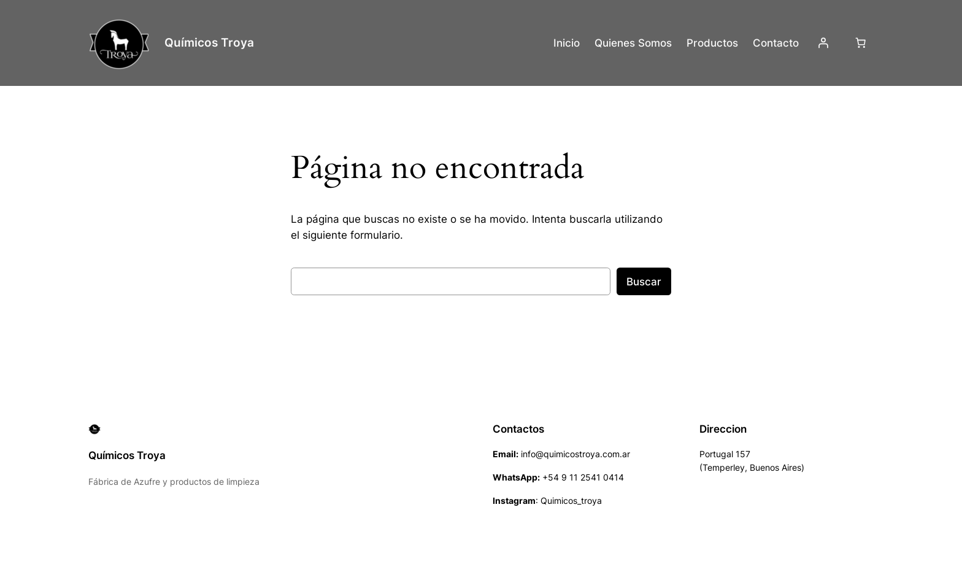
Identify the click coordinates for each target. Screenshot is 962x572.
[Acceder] (823, 43)
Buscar (643, 282)
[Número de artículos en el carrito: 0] (861, 43)
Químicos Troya (209, 42)
